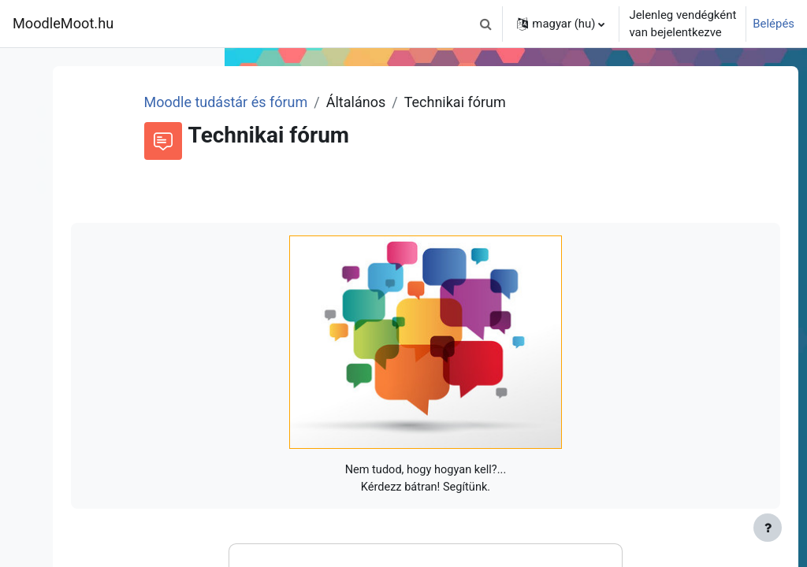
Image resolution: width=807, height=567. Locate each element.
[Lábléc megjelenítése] (767, 527)
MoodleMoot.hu (63, 23)
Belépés (773, 24)
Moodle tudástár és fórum (389, 102)
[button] (485, 23)
